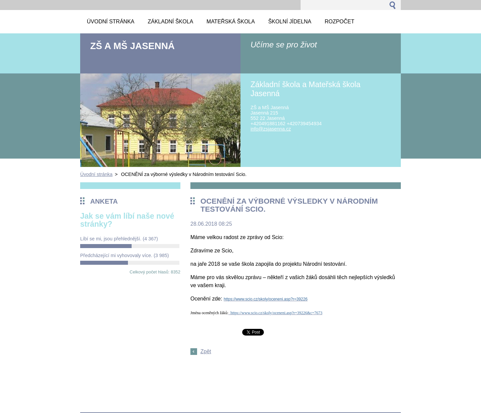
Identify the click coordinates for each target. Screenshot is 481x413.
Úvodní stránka (96, 174)
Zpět (205, 351)
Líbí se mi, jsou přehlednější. (119, 238)
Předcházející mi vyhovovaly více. (124, 255)
